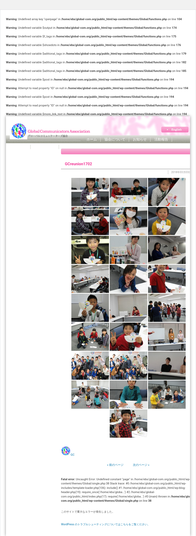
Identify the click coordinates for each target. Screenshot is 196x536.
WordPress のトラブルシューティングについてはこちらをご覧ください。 (105, 524)
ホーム (91, 139)
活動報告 (161, 139)
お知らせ (140, 139)
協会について (115, 139)
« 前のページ (115, 465)
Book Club (19, 147)
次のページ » (136, 465)
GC (72, 454)
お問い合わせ (45, 147)
